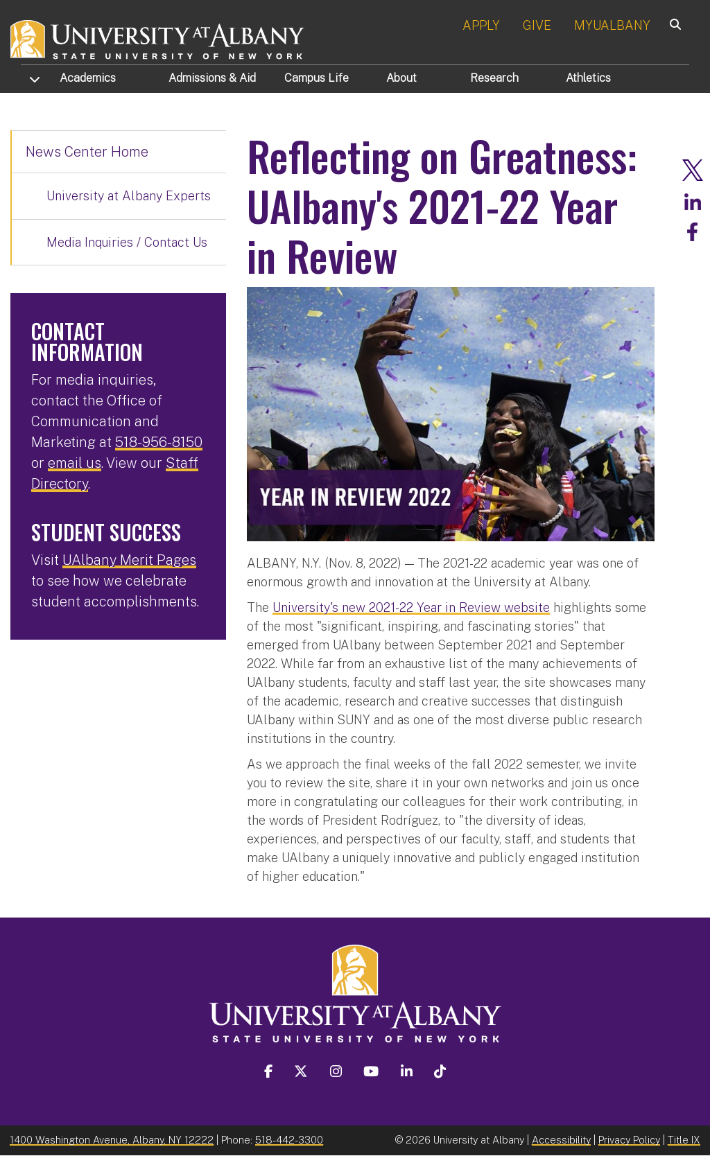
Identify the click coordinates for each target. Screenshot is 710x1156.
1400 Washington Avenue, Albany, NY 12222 (112, 1140)
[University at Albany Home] (158, 37)
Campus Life (316, 78)
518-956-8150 (158, 442)
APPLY (481, 25)
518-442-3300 (289, 1140)
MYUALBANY (612, 25)
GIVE (537, 25)
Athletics (588, 78)
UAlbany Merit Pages (129, 560)
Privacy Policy (629, 1140)
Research (494, 78)
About (401, 78)
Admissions (212, 78)
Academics (88, 78)
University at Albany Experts (128, 196)
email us (74, 463)
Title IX (684, 1140)
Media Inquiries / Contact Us (126, 242)
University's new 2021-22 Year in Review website (411, 607)
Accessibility (561, 1140)
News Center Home (87, 151)
